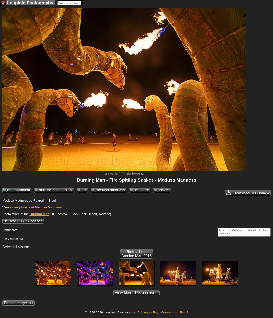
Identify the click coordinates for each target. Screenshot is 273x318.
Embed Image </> (18, 304)
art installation (18, 190)
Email (184, 314)
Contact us (169, 314)
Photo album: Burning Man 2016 (136, 255)
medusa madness (110, 190)
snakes (164, 190)
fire (84, 190)
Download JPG (247, 192)
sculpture (141, 190)
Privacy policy (148, 314)
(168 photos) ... (136, 294)
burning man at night (56, 190)
